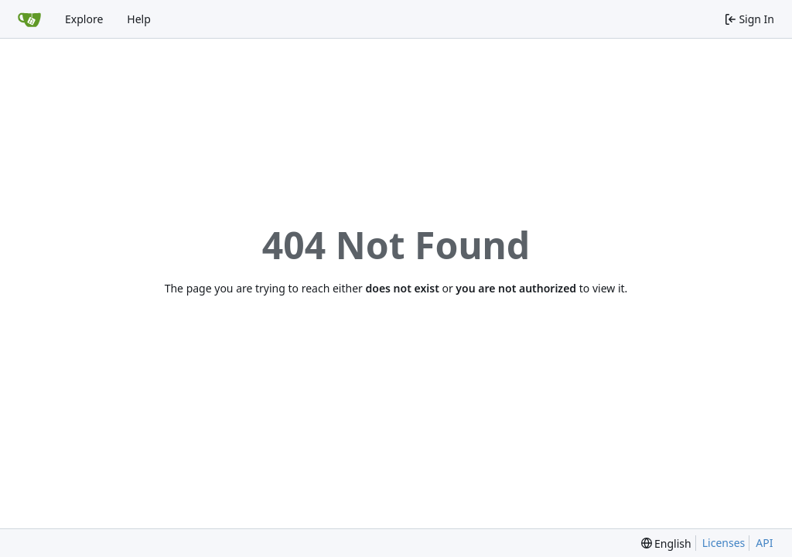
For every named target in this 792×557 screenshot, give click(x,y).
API (764, 542)
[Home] (29, 19)
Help (139, 19)
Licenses (724, 542)
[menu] (666, 543)
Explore (84, 19)
